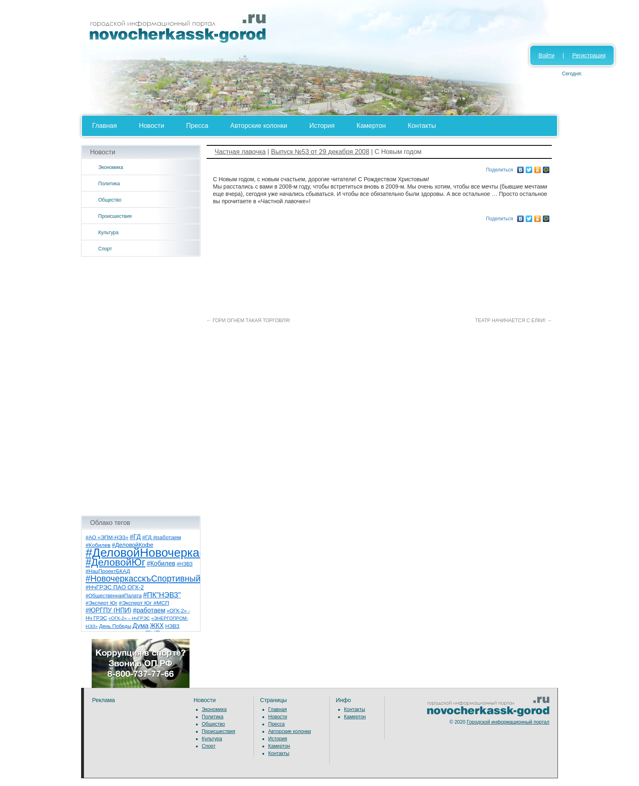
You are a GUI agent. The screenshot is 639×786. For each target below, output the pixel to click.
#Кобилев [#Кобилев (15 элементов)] (161, 563)
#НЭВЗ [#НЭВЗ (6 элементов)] (184, 564)
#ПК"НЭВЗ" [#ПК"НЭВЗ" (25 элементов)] (162, 595)
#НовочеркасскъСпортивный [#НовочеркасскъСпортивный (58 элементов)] (143, 578)
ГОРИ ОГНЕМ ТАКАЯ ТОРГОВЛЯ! (248, 320)
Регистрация (589, 55)
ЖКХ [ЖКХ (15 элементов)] (157, 625)
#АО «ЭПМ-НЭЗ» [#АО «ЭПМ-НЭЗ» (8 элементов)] (107, 537)
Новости (151, 125)
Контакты (422, 125)
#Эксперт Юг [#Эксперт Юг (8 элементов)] (101, 603)
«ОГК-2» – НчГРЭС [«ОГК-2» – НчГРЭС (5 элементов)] (129, 618)
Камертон (371, 125)
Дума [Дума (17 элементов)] (140, 625)
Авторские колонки (258, 125)
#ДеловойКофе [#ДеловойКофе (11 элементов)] (133, 545)
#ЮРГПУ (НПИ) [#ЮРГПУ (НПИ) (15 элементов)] (109, 610)
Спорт (105, 249)
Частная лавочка (240, 151)
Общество (109, 200)
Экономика (110, 167)
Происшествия (115, 216)
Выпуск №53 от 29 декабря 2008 (320, 151)
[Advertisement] (141, 386)
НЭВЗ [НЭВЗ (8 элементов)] (172, 626)
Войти (546, 55)
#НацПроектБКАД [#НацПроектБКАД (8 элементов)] (108, 571)
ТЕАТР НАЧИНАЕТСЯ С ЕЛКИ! (513, 320)
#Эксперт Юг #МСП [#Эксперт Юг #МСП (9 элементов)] (144, 603)
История (322, 125)
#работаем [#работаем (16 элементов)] (149, 610)
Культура (108, 232)
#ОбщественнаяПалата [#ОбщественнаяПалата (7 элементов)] (114, 596)
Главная (104, 125)
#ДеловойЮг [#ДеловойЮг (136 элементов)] (115, 562)
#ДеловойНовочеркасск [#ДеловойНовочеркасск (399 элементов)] (151, 552)
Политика (109, 184)
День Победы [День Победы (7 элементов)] (115, 626)
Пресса (197, 125)
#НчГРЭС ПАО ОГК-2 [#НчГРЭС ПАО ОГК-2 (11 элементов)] (115, 587)
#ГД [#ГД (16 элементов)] (135, 537)
